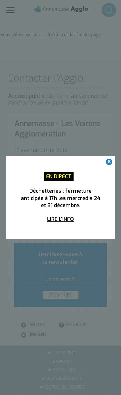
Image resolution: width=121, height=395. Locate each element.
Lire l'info (60, 219)
